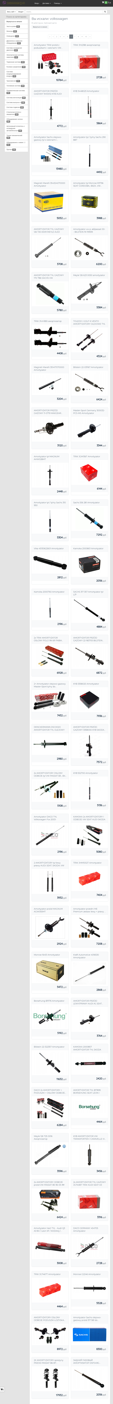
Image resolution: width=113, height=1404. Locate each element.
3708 (60, 264)
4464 (99, 1121)
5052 (60, 218)
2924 (60, 943)
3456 (99, 1171)
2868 (99, 989)
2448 (60, 491)
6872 (99, 672)
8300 (99, 1349)
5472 (60, 987)
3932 (60, 897)
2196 (60, 624)
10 (86, 37)
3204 (60, 398)
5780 (60, 310)
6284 (60, 1125)
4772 (60, 126)
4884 (99, 626)
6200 (99, 264)
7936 (99, 716)
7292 (99, 534)
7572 (99, 762)
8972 (60, 1349)
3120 (60, 445)
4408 (60, 353)
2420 (99, 1078)
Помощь (58, 3)
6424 (99, 399)
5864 (99, 123)
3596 (60, 1171)
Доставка (46, 3)
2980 (60, 758)
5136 (99, 805)
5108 (60, 805)
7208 (99, 943)
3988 (99, 218)
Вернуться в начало (40, 27)
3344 (99, 445)
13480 (59, 168)
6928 (60, 672)
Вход (37, 3)
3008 (60, 1263)
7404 (99, 895)
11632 (59, 1079)
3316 (99, 1217)
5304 (60, 537)
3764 (99, 1035)
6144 (99, 488)
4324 (99, 356)
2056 (99, 580)
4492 (99, 172)
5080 (99, 851)
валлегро (16, 3)
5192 (60, 1033)
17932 (59, 1395)
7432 (60, 715)
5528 (99, 1303)
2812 (60, 577)
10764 (59, 80)
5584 (99, 307)
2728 (99, 77)
